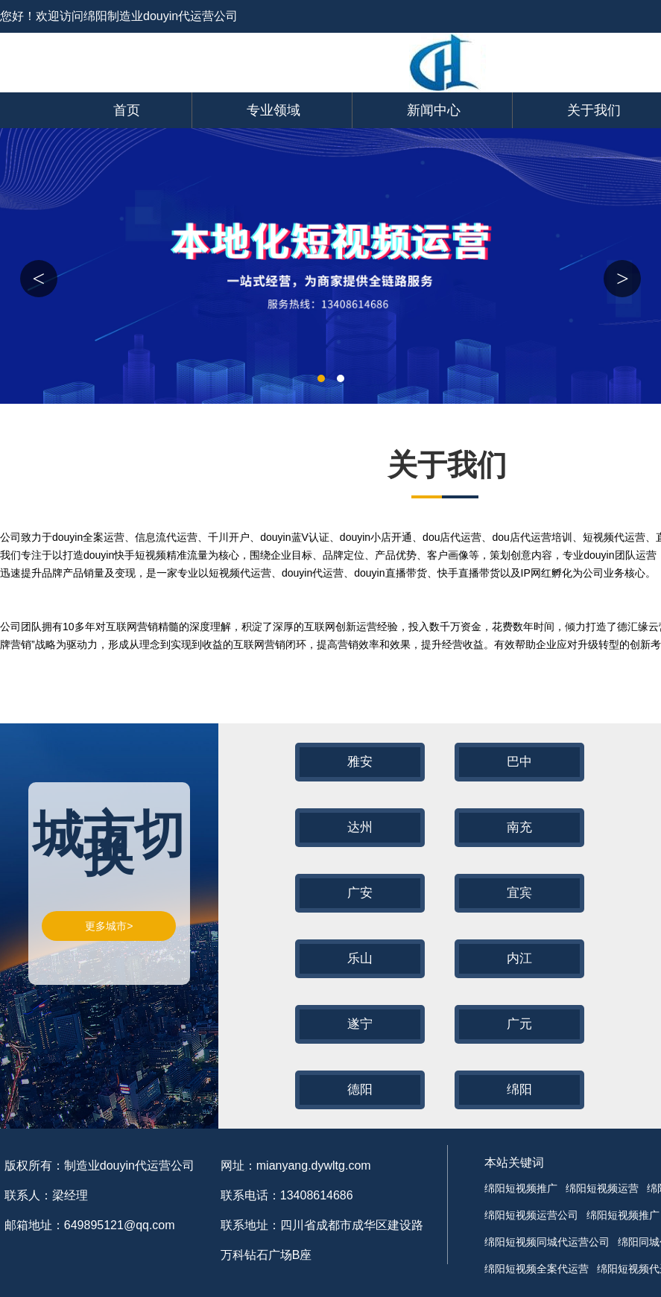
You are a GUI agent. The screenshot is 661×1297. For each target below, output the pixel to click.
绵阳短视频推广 (520, 1188)
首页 (126, 110)
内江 (519, 958)
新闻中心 (434, 110)
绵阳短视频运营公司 (531, 1215)
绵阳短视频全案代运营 (536, 1269)
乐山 (360, 958)
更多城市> (109, 926)
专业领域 (273, 110)
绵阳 (519, 1089)
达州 (360, 827)
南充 (519, 827)
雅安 (360, 762)
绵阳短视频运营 (602, 1188)
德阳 (360, 1089)
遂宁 (360, 1024)
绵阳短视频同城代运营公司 (547, 1242)
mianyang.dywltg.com (313, 1165)
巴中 (519, 762)
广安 (360, 893)
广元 (519, 1024)
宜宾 (519, 893)
